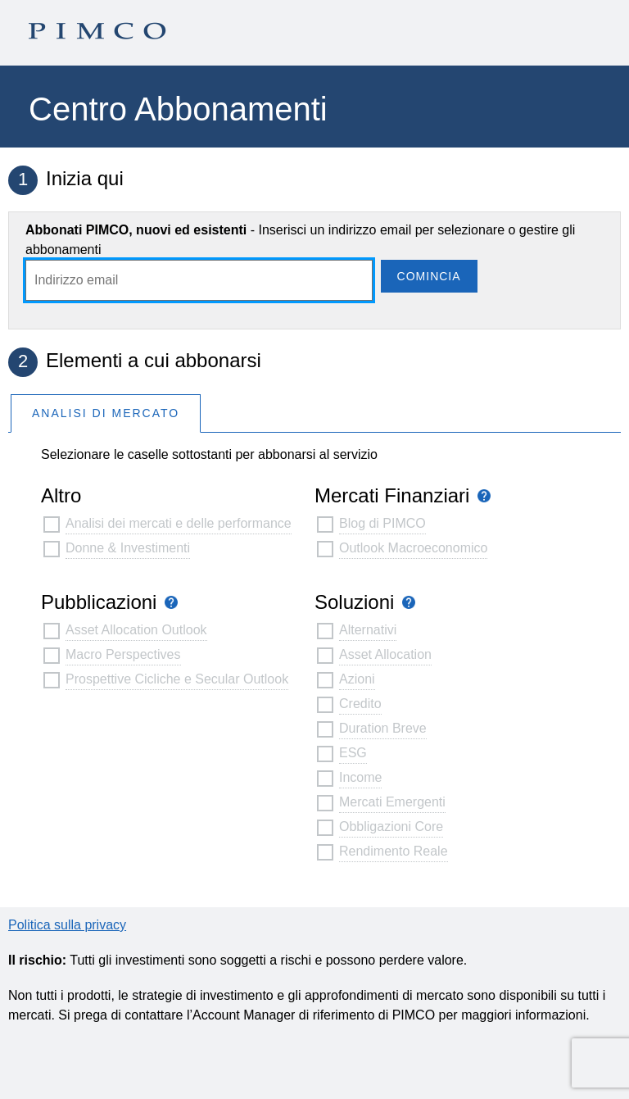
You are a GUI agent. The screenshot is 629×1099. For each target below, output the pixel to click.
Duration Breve (383, 728)
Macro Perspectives (123, 654)
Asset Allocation (385, 654)
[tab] (106, 412)
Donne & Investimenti (128, 548)
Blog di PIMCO (382, 523)
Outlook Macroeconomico (413, 548)
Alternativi (367, 630)
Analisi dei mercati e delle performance (179, 523)
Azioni (357, 679)
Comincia (429, 276)
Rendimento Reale (393, 851)
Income (360, 777)
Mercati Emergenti (392, 802)
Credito (360, 704)
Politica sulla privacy (67, 925)
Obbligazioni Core (391, 826)
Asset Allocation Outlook (136, 630)
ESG (353, 753)
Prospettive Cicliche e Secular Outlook (177, 679)
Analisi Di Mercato (105, 413)
